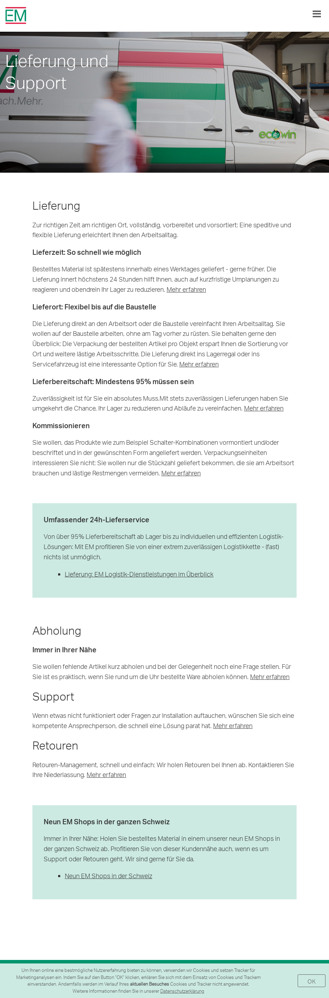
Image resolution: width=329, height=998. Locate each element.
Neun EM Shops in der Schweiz (108, 875)
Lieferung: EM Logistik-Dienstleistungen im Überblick (139, 574)
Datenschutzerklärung (182, 991)
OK (312, 981)
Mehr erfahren (186, 289)
